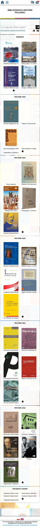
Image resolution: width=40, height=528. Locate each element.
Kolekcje (22, 30)
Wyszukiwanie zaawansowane (10, 30)
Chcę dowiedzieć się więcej (11, 525)
